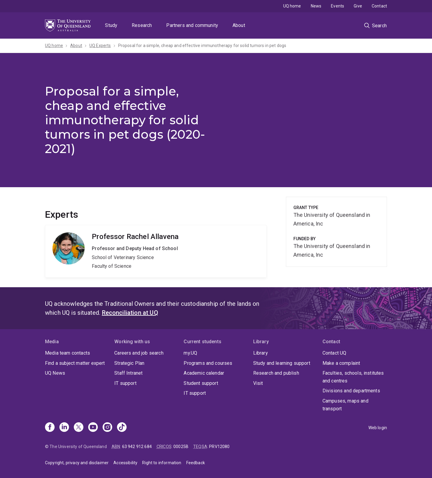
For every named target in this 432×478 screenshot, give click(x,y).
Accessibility (125, 462)
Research (142, 25)
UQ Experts (100, 45)
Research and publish (276, 373)
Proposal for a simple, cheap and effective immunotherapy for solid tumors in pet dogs (202, 45)
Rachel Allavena (155, 251)
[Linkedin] (64, 427)
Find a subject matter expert (75, 363)
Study (111, 25)
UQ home (292, 6)
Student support (201, 383)
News (316, 6)
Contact (379, 6)
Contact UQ (334, 353)
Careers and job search (139, 353)
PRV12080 (219, 446)
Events (337, 6)
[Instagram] (107, 427)
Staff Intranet (128, 373)
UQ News (55, 373)
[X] (78, 427)
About (238, 25)
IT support (125, 383)
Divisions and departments (351, 391)
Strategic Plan (129, 363)
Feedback (195, 462)
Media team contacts (67, 353)
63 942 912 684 (137, 446)
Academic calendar (204, 373)
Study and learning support (281, 363)
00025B (180, 446)
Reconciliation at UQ (130, 312)
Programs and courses (208, 363)
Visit (258, 383)
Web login (377, 427)
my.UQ (190, 353)
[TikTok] (122, 427)
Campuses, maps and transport (345, 405)
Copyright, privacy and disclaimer (77, 462)
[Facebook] (50, 427)
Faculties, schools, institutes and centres (353, 377)
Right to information (161, 462)
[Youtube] (93, 427)
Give (358, 6)
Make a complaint (341, 363)
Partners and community (192, 25)
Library (260, 353)
